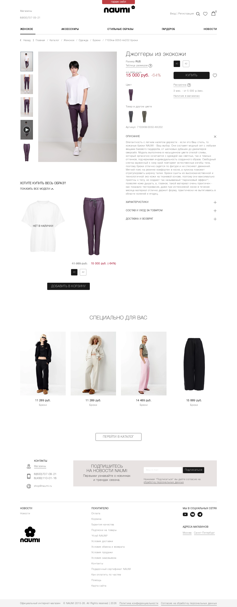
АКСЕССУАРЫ (70, 29)
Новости (210, 29)
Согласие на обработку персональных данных (189, 603)
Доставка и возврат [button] (139, 219)
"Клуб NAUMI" (99, 536)
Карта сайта (98, 586)
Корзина (96, 519)
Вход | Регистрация (182, 14)
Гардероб (168, 29)
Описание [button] (133, 136)
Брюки (43, 405)
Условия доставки (102, 541)
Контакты (97, 564)
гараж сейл (118, 2)
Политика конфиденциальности (138, 603)
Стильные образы (120, 29)
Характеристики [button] (137, 202)
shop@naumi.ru (39, 486)
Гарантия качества (102, 525)
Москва (187, 533)
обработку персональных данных (164, 482)
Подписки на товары (104, 530)
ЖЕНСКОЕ (26, 29)
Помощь (96, 580)
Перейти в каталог (118, 437)
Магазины (26, 11)
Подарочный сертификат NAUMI (111, 569)
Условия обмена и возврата (108, 547)
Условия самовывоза (103, 558)
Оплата (95, 514)
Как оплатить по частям (106, 575)
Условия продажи (102, 553)
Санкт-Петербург (204, 533)
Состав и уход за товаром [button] (144, 211)
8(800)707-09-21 (30, 18)
